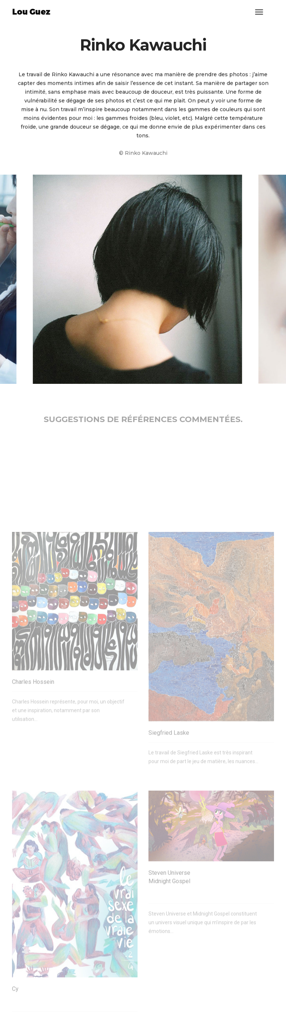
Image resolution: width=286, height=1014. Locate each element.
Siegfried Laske (168, 793)
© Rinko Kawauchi (143, 156)
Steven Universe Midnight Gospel (169, 943)
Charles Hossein (33, 742)
